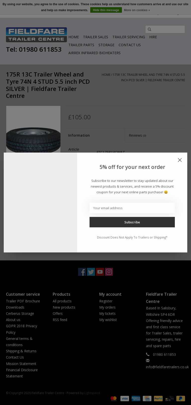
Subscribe (132, 222)
